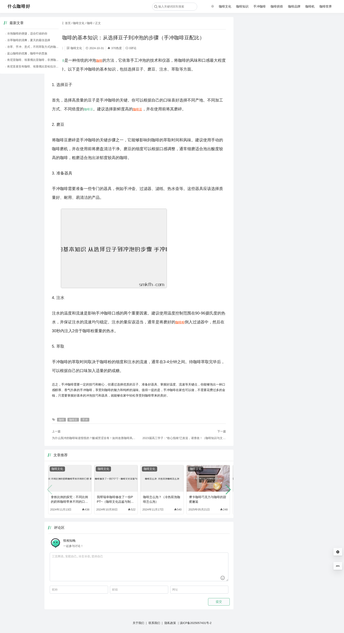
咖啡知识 (242, 6)
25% (338, 566)
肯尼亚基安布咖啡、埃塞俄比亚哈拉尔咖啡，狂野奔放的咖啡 (282, 66)
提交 (219, 601)
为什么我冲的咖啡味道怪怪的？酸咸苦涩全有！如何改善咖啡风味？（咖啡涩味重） (94, 438)
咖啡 (90, 23)
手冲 (55, 60)
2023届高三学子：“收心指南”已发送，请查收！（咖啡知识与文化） (184, 438)
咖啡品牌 (294, 6)
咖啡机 (310, 6)
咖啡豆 (88, 109)
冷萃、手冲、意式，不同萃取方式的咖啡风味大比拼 (276, 46)
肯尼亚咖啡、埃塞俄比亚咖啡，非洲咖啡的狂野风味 (276, 59)
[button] (228, 490)
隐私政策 (170, 623)
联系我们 (154, 623)
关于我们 (138, 623)
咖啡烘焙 (277, 6)
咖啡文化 (225, 6)
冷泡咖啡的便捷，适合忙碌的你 (263, 33)
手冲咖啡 (259, 6)
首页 (68, 23)
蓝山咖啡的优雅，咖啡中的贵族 (263, 53)
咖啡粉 (180, 322)
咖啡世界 (325, 6)
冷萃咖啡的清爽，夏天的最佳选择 (264, 40)
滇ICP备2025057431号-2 (196, 623)
